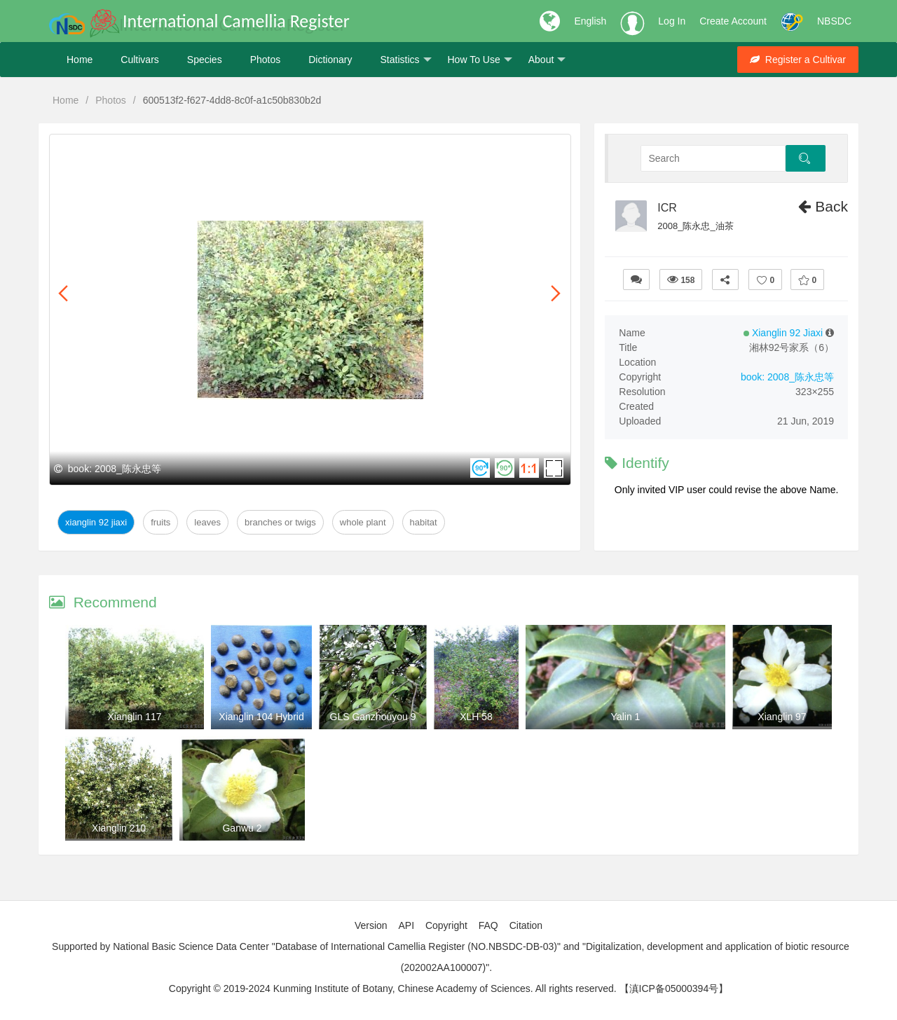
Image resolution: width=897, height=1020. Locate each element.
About (547, 60)
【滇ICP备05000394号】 (674, 988)
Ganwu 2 (241, 828)
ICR (667, 208)
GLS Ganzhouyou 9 (373, 716)
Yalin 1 (626, 716)
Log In (671, 21)
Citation (525, 925)
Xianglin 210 (119, 828)
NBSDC (834, 21)
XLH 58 (476, 716)
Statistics (405, 60)
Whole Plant (363, 522)
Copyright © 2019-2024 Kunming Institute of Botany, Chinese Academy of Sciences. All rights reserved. (393, 988)
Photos (265, 59)
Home (80, 59)
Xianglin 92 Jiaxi (96, 522)
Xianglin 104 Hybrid (261, 716)
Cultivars (139, 59)
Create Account (733, 21)
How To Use (480, 60)
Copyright (446, 925)
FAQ (488, 925)
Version (371, 925)
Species (204, 59)
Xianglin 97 (782, 716)
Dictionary (330, 59)
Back (823, 206)
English (590, 21)
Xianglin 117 (134, 716)
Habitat (423, 522)
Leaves (207, 522)
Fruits (160, 522)
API (406, 925)
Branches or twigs (280, 522)
